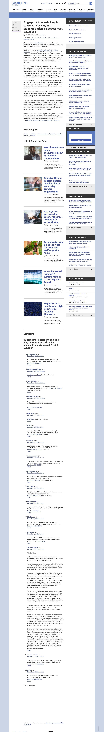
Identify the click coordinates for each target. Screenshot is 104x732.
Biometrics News (16, 10)
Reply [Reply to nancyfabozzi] (29, 512)
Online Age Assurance (75, 38)
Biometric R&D (35, 37)
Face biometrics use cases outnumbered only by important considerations (54, 153)
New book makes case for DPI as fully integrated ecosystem (80, 206)
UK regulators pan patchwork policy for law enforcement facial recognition (80, 163)
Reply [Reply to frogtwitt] (29, 451)
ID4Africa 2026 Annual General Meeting (80, 295)
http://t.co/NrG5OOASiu (34, 679)
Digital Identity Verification (77, 30)
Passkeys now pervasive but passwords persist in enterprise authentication (53, 217)
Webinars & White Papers (72, 10)
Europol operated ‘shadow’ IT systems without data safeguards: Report (53, 277)
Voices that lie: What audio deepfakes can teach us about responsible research (80, 309)
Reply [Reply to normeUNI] (29, 543)
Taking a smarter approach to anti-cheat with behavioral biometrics (79, 181)
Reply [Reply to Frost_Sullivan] (29, 365)
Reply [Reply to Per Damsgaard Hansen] (29, 376)
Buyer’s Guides (32, 10)
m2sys (29, 425)
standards (32, 135)
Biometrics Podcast (91, 10)
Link (16, 27)
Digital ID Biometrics (75, 227)
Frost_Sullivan (31, 354)
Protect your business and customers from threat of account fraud (80, 242)
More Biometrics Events (76, 315)
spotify (65, 3)
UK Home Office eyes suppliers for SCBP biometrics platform (79, 107)
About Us (43, 3)
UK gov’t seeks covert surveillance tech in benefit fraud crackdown (80, 61)
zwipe (29, 670)
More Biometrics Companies (77, 147)
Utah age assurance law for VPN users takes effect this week (80, 96)
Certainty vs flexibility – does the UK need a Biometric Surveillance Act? (80, 169)
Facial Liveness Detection (76, 41)
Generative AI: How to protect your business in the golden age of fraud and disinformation (79, 254)
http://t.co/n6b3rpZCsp (34, 495)
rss (54, 3)
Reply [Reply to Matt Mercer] (29, 421)
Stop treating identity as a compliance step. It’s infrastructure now (80, 56)
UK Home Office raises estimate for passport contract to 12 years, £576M (80, 79)
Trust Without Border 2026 (80, 301)
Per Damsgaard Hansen (34, 369)
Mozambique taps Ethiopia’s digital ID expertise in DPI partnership (80, 222)
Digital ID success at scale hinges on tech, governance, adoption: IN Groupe (80, 74)
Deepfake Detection (75, 33)
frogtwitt (30, 440)
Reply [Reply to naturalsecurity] (29, 466)
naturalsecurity (32, 456)
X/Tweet (16, 24)
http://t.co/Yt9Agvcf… (33, 511)
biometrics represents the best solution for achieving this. (43, 120)
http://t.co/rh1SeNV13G (34, 449)
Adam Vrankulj (42, 34)
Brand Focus (55, 10)
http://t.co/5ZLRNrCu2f (34, 363)
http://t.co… (40, 664)
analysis (26, 134)
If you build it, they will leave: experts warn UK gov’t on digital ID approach (80, 112)
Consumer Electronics (54, 37)
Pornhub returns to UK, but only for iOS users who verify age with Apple (53, 247)
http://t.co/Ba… (41, 541)
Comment (17, 30)
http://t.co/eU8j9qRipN (55, 388)
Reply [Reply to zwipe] (29, 681)
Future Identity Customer (80, 283)
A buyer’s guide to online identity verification (79, 247)
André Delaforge (32, 547)
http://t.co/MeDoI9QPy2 (34, 407)
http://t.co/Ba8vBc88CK (34, 526)
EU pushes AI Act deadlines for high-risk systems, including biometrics (53, 309)
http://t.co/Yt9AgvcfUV (34, 480)
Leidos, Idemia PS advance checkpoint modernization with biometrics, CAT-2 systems (80, 119)
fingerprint (52, 134)
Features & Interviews (40, 10)
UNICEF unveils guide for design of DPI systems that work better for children (80, 217)
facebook (62, 3)
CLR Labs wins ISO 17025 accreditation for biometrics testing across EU (80, 90)
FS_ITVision (31, 486)
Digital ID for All (24, 10)
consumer (32, 134)
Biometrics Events (82, 10)
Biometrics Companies (63, 10)
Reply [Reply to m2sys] (29, 436)
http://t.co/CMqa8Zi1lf (34, 434)
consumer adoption (42, 134)
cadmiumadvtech (32, 396)
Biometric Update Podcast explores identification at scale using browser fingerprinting (53, 185)
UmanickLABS (31, 381)
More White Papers (74, 269)
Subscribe (49, 3)
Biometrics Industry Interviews (78, 186)
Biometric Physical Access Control (79, 26)
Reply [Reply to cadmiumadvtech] (29, 409)
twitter (59, 3)
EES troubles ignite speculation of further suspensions (79, 85)
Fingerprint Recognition (29, 39)
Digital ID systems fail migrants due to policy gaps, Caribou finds (80, 211)
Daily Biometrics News (75, 124)
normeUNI (30, 532)
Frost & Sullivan (39, 43)
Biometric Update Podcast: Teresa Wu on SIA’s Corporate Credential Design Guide (80, 175)
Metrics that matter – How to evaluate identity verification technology (80, 260)
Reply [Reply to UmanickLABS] (29, 392)
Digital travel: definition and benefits (80, 265)
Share (16, 22)
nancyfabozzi (31, 501)
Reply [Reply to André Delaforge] (29, 650)
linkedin (57, 3)
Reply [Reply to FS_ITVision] (29, 497)
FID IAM (80, 289)
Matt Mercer (31, 413)
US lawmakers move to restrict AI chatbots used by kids (79, 101)
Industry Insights (48, 10)
